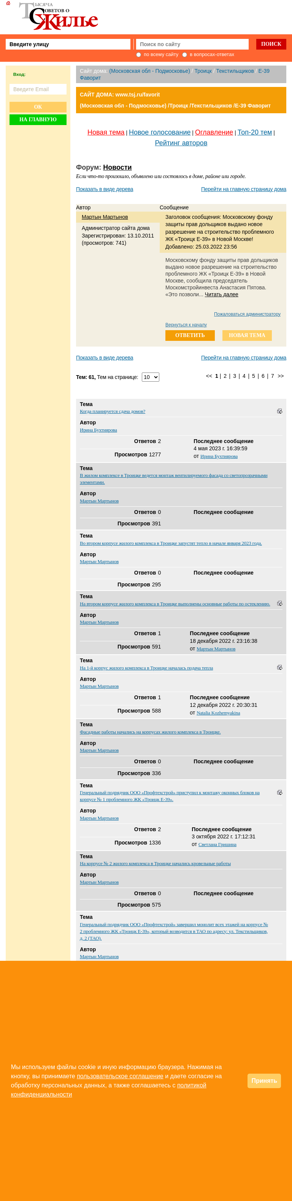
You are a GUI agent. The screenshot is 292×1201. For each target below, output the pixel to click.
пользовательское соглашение (120, 1076)
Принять (264, 1080)
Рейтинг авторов (181, 143)
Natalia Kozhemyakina (218, 713)
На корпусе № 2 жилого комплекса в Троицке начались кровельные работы (155, 863)
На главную (38, 119)
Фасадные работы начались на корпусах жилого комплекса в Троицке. (150, 732)
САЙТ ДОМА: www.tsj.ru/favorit (120, 95)
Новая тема (106, 132)
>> (281, 376)
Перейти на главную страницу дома (243, 189)
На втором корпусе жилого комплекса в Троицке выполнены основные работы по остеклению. (175, 604)
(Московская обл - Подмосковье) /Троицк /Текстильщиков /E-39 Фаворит (175, 106)
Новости (117, 167)
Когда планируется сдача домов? (112, 411)
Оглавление (214, 132)
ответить (190, 335)
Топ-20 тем (255, 132)
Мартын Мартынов (105, 217)
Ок (38, 107)
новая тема (247, 335)
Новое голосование (159, 132)
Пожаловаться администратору (247, 314)
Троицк (202, 71)
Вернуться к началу (186, 325)
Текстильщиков (235, 71)
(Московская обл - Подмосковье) (149, 71)
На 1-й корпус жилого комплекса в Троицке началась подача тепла (146, 668)
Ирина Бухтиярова (98, 430)
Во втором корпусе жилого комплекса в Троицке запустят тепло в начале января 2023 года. (171, 543)
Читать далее (221, 294)
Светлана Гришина (217, 844)
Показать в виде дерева (104, 189)
